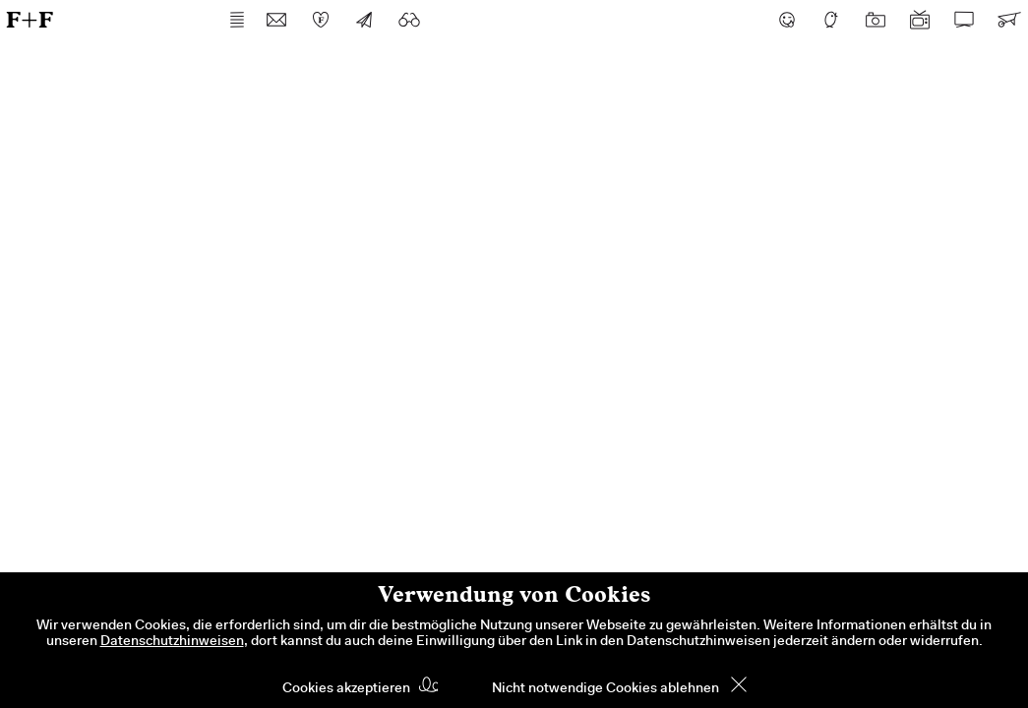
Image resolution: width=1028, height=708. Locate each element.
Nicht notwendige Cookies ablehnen (605, 689)
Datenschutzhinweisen (172, 642)
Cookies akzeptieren (346, 689)
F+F (29, 19)
